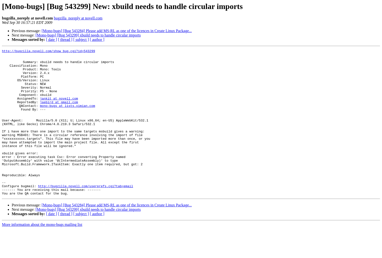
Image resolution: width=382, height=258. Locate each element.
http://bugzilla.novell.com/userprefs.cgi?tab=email (85, 214)
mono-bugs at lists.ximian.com (67, 117)
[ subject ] (81, 39)
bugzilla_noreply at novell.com (78, 18)
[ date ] (51, 39)
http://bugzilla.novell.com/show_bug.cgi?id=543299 (48, 51)
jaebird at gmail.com (59, 113)
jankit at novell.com (59, 108)
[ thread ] (65, 39)
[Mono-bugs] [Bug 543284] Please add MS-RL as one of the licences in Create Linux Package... (117, 31)
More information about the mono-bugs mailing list (42, 254)
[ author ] (97, 39)
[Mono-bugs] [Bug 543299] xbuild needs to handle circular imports (88, 35)
